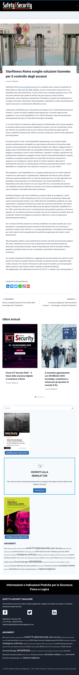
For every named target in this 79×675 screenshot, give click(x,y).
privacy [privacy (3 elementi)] (42, 558)
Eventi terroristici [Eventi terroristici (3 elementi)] (18, 552)
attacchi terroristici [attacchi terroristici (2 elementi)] (12, 548)
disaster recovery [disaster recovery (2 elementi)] (8, 551)
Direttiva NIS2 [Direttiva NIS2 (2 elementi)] (66, 548)
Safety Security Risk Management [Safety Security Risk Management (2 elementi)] (67, 558)
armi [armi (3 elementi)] (5, 548)
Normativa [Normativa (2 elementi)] (19, 558)
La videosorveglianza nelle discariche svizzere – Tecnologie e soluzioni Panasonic (59, 302)
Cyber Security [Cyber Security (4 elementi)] (56, 548)
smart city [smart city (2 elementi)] (6, 569)
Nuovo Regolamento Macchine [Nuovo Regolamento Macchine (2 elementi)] (32, 558)
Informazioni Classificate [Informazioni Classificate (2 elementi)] (10, 555)
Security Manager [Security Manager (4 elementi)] (21, 562)
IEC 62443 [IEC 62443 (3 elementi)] (65, 552)
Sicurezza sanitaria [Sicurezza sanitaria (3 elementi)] (30, 566)
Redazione (15, 81)
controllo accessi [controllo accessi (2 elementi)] (21, 548)
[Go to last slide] (5, 359)
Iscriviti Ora (39, 490)
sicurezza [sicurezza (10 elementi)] (35, 561)
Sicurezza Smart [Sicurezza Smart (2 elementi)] (41, 566)
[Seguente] (73, 359)
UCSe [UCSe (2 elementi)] (36, 569)
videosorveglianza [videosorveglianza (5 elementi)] (46, 569)
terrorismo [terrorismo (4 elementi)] (13, 569)
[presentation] (19, 346)
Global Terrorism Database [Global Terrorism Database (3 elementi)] (48, 552)
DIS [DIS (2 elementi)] (70, 548)
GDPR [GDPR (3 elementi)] (37, 552)
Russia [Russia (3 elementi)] (56, 558)
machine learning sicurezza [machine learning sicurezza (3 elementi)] (63, 644)
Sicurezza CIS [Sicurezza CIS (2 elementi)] (52, 562)
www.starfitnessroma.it (29, 87)
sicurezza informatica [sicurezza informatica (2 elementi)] (58, 651)
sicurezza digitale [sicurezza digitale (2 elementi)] (60, 562)
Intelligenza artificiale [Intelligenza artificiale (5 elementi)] (26, 554)
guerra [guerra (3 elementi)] (60, 552)
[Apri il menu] (77, 5)
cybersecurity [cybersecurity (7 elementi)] (42, 548)
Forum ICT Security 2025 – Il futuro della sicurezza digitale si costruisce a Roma (19, 376)
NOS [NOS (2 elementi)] (23, 558)
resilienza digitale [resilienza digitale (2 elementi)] (49, 558)
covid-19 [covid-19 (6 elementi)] (30, 548)
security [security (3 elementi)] (11, 562)
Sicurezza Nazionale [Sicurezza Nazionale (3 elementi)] (17, 566)
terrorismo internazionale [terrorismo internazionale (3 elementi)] (26, 569)
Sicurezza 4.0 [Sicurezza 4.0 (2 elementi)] (45, 562)
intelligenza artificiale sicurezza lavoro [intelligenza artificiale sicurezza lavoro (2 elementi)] (59, 555)
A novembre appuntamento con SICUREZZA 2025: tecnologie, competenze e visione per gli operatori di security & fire (57, 379)
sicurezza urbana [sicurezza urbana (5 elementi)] (67, 565)
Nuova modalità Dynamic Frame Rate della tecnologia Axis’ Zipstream (20, 302)
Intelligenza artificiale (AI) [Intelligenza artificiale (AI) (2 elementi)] (43, 555)
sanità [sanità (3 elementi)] (6, 562)
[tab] (35, 396)
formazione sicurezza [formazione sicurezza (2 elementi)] (29, 551)
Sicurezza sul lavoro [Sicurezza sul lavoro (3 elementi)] (52, 566)
